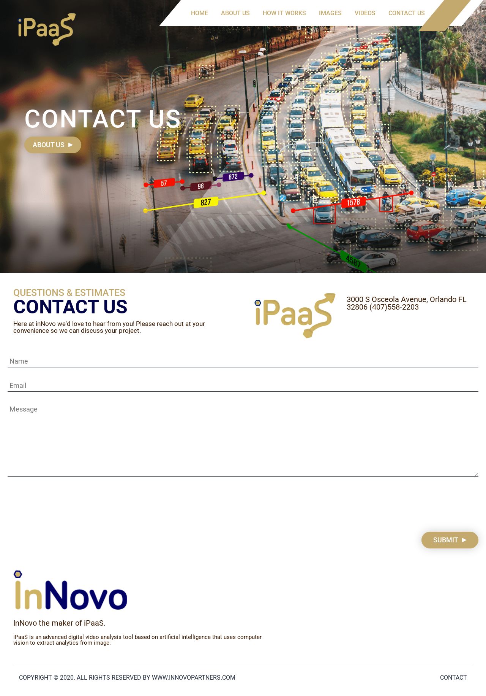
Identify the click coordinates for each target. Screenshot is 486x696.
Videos (365, 13)
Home (199, 13)
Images (330, 13)
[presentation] (65, 505)
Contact (453, 677)
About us (235, 13)
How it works (284, 13)
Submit (445, 540)
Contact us (406, 13)
